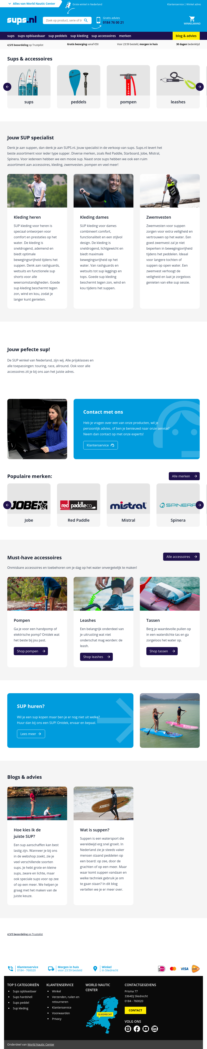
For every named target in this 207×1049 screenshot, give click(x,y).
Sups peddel (21, 1002)
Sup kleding (20, 1008)
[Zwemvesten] (170, 241)
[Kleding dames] (103, 241)
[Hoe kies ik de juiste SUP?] (37, 846)
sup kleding (79, 36)
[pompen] (128, 86)
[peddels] (78, 86)
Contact (135, 1010)
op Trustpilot (25, 45)
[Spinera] (178, 505)
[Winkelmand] (192, 20)
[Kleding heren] (37, 241)
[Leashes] (103, 622)
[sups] (29, 86)
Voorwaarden (61, 1013)
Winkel (56, 991)
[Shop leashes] (96, 657)
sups (11, 36)
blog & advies (186, 36)
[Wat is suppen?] (103, 846)
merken (125, 36)
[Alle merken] (184, 476)
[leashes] (178, 86)
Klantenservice (175, 4)
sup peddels (58, 36)
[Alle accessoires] (181, 557)
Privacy (56, 1019)
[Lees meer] (31, 734)
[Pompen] (37, 622)
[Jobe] (29, 505)
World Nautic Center (40, 1044)
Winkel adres (193, 4)
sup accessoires (104, 36)
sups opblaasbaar (31, 36)
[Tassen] (170, 622)
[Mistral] (128, 505)
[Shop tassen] (162, 651)
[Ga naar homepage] (21, 20)
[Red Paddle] (78, 505)
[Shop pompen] (31, 651)
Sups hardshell (22, 997)
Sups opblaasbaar (24, 991)
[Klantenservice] (100, 445)
